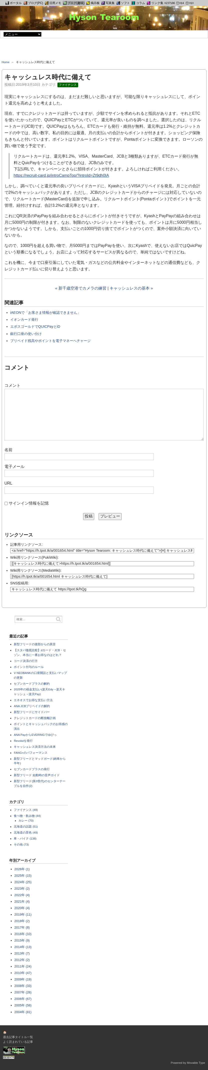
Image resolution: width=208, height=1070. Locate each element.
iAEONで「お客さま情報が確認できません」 (45, 313)
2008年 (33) (23, 986)
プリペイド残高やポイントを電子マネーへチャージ (50, 341)
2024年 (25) (23, 882)
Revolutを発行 (23, 740)
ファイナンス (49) (26, 809)
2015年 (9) (22, 940)
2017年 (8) (22, 927)
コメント (12, 385)
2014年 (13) (23, 947)
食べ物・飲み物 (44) (27, 815)
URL (8, 483)
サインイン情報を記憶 (29, 503)
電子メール (14, 466)
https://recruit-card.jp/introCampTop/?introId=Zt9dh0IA (61, 175)
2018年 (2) (22, 921)
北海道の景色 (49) (26, 832)
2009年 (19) (23, 979)
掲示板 (95, 2)
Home (5, 62)
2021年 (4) (22, 901)
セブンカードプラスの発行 (32, 769)
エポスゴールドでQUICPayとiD (35, 326)
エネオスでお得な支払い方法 (33, 700)
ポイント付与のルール (29, 666)
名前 (8, 450)
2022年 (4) (22, 895)
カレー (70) (25, 820)
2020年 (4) (22, 908)
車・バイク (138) (25, 838)
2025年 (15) (23, 875)
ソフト (125, 2)
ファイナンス (68, 84)
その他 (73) (21, 844)
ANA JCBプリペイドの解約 (32, 706)
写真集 (110, 2)
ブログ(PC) (35, 2)
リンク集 (157, 2)
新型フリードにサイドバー (32, 712)
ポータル (16, 2)
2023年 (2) (22, 888)
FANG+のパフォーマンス (30, 752)
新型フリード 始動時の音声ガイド (36, 775)
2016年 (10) (23, 934)
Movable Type (196, 1062)
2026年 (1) (22, 869)
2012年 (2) (22, 960)
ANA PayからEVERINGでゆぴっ (35, 734)
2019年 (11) (23, 914)
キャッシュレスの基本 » (131, 288)
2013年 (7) (22, 953)
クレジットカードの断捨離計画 (35, 718)
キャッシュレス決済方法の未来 (35, 746)
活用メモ (55, 2)
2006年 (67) (23, 999)
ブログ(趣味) (75, 2)
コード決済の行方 (26, 660)
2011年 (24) (23, 966)
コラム (140, 2)
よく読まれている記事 (18, 1041)
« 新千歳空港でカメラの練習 (80, 288)
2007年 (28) (23, 992)
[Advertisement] (104, 50)
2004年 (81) (23, 1012)
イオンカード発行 (24, 319)
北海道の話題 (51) (26, 826)
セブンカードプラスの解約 (32, 683)
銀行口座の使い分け (26, 334)
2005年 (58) (23, 1005)
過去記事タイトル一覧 (18, 1037)
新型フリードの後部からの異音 (35, 644)
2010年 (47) (23, 973)
